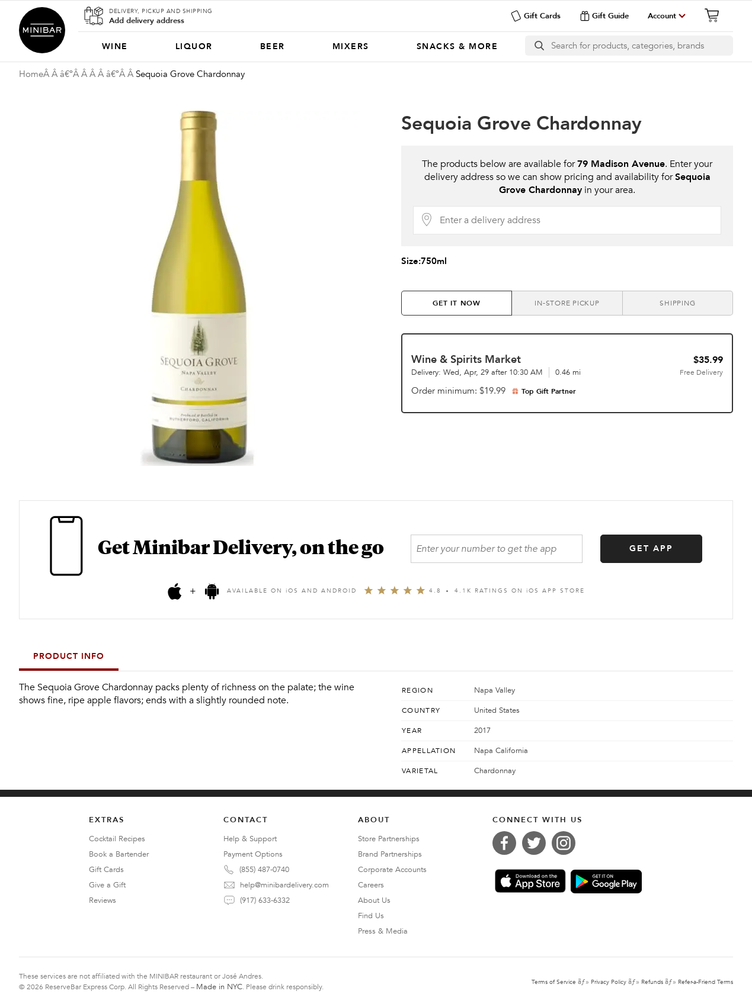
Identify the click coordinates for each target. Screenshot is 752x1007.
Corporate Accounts (392, 869)
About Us (374, 900)
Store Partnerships (389, 839)
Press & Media (383, 931)
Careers (371, 885)
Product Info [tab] (68, 656)
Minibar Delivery (42, 30)
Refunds (652, 982)
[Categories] (299, 47)
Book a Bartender (119, 854)
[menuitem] (115, 47)
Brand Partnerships (390, 854)
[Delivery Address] (576, 220)
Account (662, 16)
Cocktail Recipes (117, 839)
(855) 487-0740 (264, 869)
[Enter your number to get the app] (497, 549)
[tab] (456, 303)
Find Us (371, 916)
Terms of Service (554, 982)
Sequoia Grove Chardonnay (521, 124)
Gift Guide (604, 16)
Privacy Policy (608, 982)
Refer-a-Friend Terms (705, 982)
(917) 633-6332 (265, 900)
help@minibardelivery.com (284, 885)
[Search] (641, 46)
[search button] (538, 45)
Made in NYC (219, 987)
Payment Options (253, 854)
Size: (424, 261)
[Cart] (715, 15)
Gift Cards (535, 16)
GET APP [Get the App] (651, 548)
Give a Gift (107, 885)
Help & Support (250, 839)
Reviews (102, 900)
